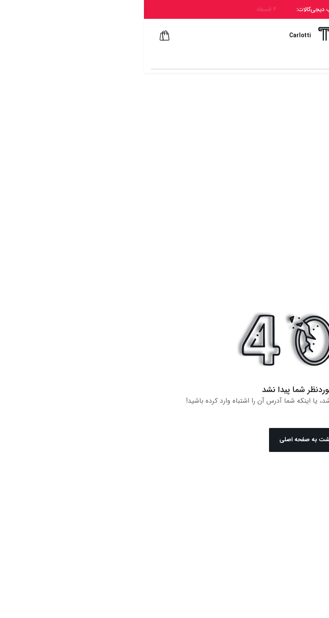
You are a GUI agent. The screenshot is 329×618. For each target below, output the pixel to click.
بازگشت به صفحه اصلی (164, 440)
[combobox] (157, 59)
